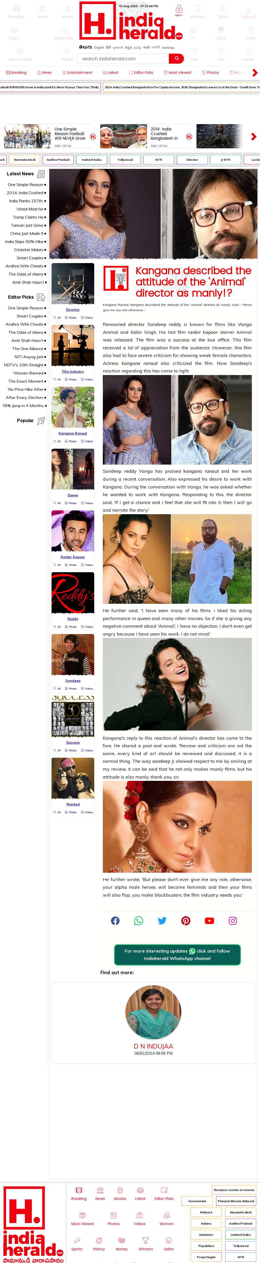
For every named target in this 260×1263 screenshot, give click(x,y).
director (209, 305)
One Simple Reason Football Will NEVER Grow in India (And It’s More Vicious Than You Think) (70, 133)
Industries (206, 1235)
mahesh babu (94, 160)
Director (195, 160)
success (181, 340)
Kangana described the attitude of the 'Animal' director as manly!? (193, 282)
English (99, 47)
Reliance (206, 1212)
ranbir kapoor (203, 332)
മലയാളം (168, 47)
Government (197, 1201)
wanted (118, 494)
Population (206, 1246)
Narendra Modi (27, 160)
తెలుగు (85, 48)
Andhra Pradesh (60, 160)
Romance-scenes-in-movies (234, 1190)
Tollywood (128, 160)
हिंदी (108, 47)
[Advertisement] (130, 107)
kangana (137, 305)
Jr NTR (228, 160)
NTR (161, 160)
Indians (206, 1223)
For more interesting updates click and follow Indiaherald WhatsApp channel (177, 954)
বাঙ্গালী (156, 47)
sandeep (162, 761)
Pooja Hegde (206, 1257)
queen (144, 618)
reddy (175, 324)
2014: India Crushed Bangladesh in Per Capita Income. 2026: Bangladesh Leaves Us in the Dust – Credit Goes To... (166, 133)
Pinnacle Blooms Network (236, 1201)
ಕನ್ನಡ (128, 47)
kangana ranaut (140, 363)
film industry (204, 895)
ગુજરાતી (118, 47)
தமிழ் (137, 47)
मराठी (146, 47)
